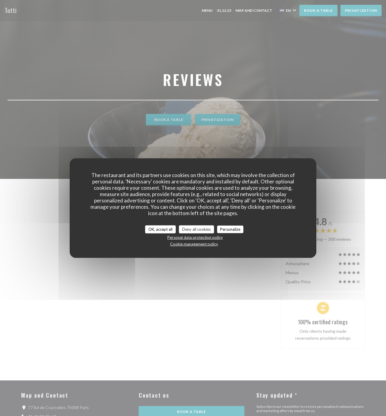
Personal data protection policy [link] (195, 237)
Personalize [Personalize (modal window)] (230, 229)
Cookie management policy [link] (194, 244)
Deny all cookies (196, 229)
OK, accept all (160, 229)
